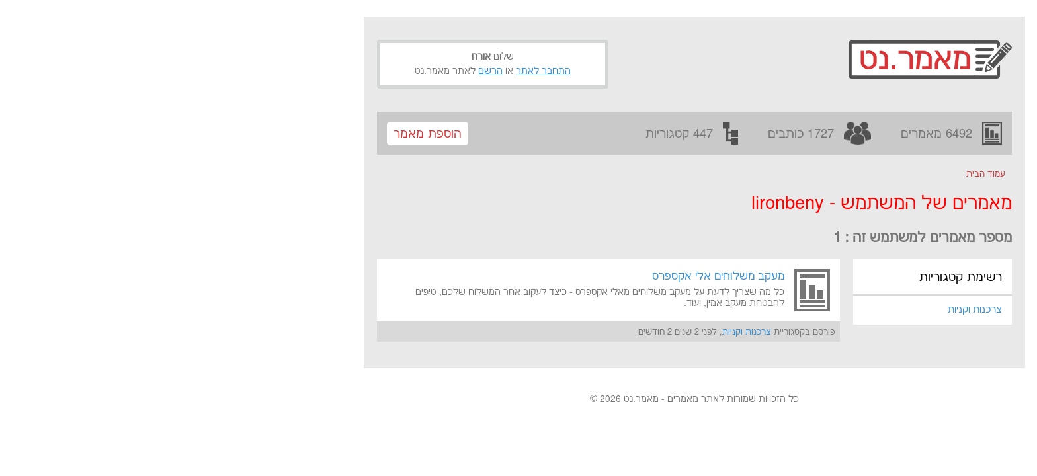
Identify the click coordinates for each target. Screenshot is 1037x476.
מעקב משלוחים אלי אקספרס (542, 276)
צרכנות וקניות (799, 309)
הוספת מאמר (252, 133)
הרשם (314, 71)
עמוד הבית (809, 174)
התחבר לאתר (367, 71)
